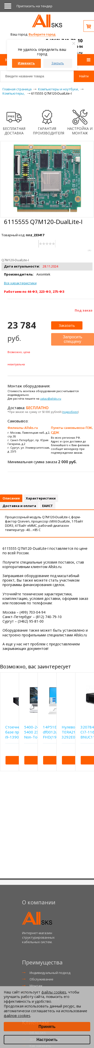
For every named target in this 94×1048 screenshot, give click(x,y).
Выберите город (42, 34)
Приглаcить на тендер (34, 6)
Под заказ (83, 310)
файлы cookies (53, 992)
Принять (47, 1026)
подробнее (70, 412)
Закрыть (57, 63)
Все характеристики (20, 283)
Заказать (67, 325)
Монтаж (36, 985)
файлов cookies (17, 1015)
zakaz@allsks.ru (50, 398)
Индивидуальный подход (50, 972)
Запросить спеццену (72, 339)
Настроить (46, 1039)
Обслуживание (41, 979)
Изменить (26, 63)
